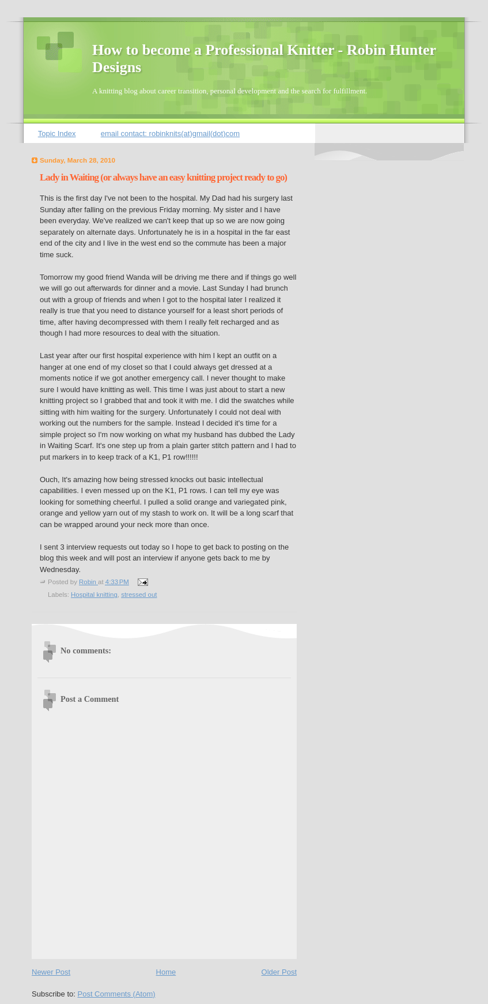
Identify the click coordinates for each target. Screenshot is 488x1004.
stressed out (139, 594)
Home (166, 972)
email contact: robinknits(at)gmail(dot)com (170, 133)
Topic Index (57, 133)
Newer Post (51, 972)
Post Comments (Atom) (117, 994)
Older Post (279, 972)
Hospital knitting (94, 594)
